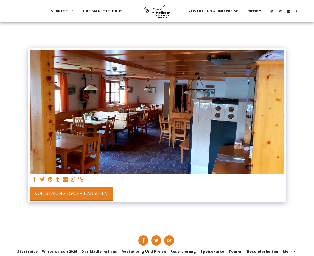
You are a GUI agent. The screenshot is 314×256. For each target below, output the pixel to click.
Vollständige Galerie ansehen (71, 193)
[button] (272, 11)
